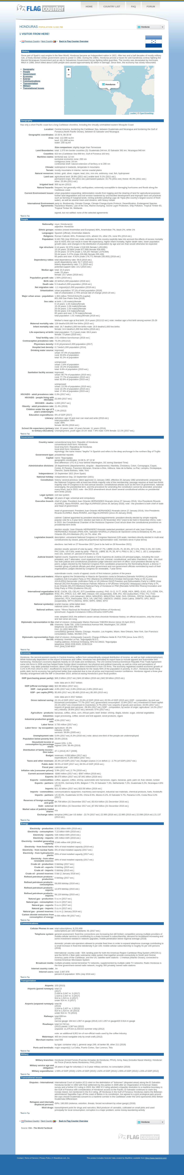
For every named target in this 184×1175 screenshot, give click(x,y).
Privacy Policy (45, 1158)
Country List (111, 6)
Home (89, 6)
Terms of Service (31, 1158)
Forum (151, 6)
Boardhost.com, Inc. (62, 1158)
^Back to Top (25, 216)
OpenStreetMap (146, 113)
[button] (118, 83)
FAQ (133, 6)
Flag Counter (40, 8)
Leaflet (133, 113)
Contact (20, 1158)
